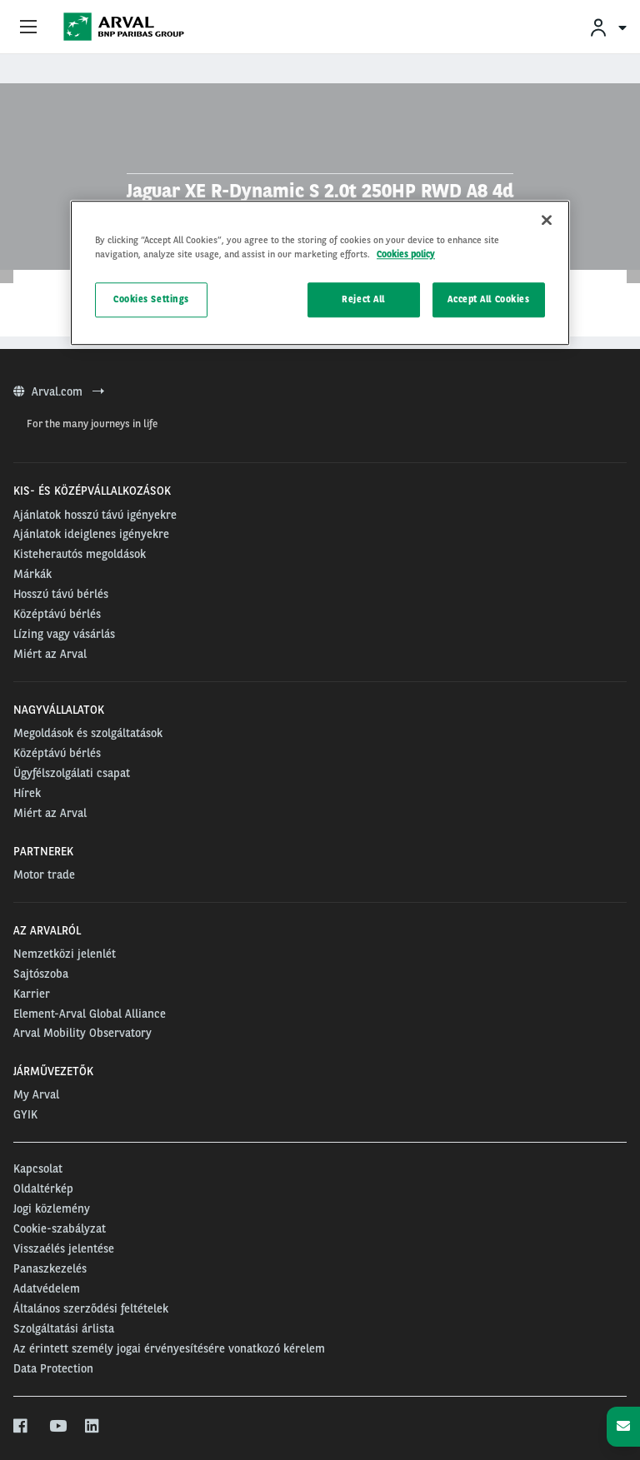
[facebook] (21, 1426)
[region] (320, 273)
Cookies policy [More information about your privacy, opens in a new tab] (406, 254)
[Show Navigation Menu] (28, 27)
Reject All (363, 299)
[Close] (546, 220)
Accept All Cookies (488, 299)
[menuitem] (607, 27)
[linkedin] (93, 1426)
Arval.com (58, 391)
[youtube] (57, 1426)
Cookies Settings (151, 299)
